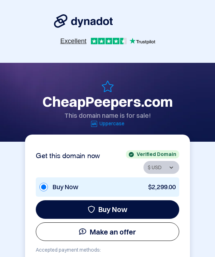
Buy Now (107, 209)
